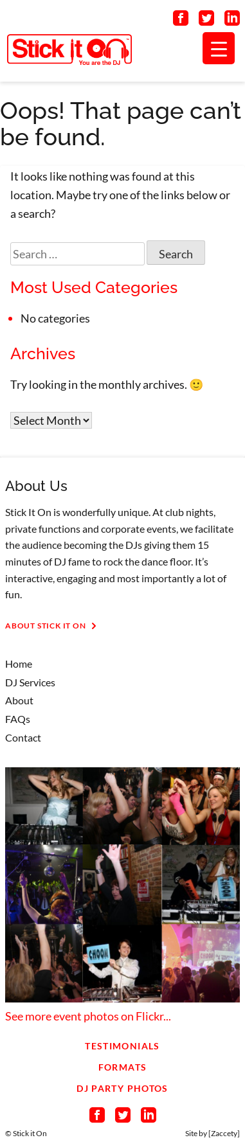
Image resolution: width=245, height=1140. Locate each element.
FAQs (17, 719)
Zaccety (224, 1133)
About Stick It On (53, 626)
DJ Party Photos (122, 1088)
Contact (23, 737)
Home (18, 663)
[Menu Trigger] (219, 48)
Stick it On (30, 1133)
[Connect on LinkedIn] (232, 20)
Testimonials (122, 1045)
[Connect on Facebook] (180, 20)
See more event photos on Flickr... (88, 1016)
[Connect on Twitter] (206, 20)
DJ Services (30, 682)
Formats (122, 1067)
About (19, 700)
